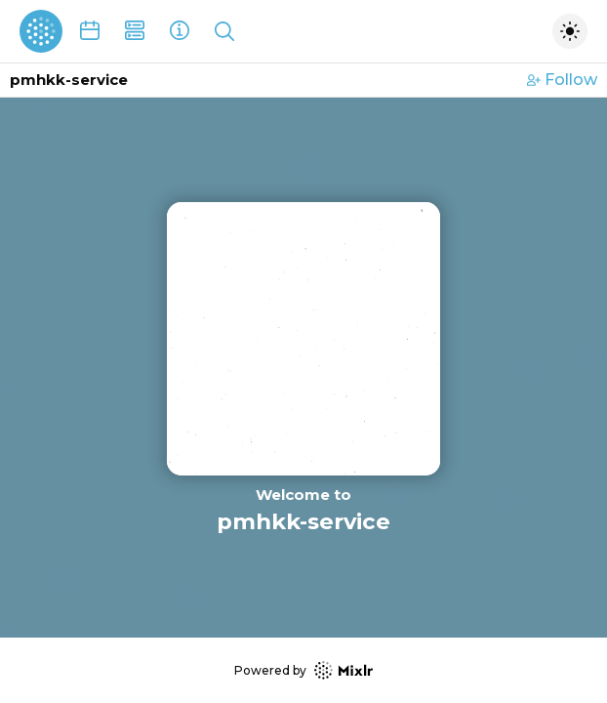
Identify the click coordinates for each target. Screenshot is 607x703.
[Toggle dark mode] (569, 31)
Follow (562, 79)
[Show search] (224, 31)
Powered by (303, 670)
